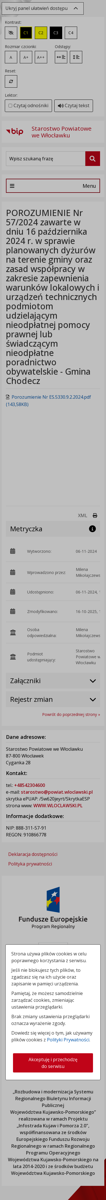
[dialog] (53, 600)
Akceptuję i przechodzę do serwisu (53, 1062)
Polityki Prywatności (68, 1040)
